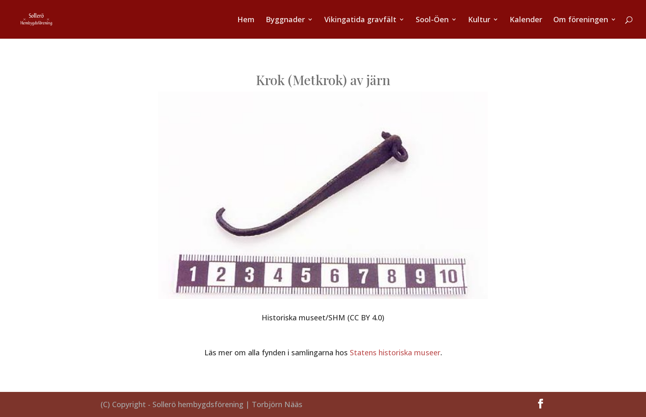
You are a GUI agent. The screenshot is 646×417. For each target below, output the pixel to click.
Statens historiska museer (395, 352)
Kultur (479, 20)
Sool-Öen (432, 20)
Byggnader (285, 20)
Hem (246, 20)
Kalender (526, 20)
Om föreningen (580, 20)
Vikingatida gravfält (360, 20)
